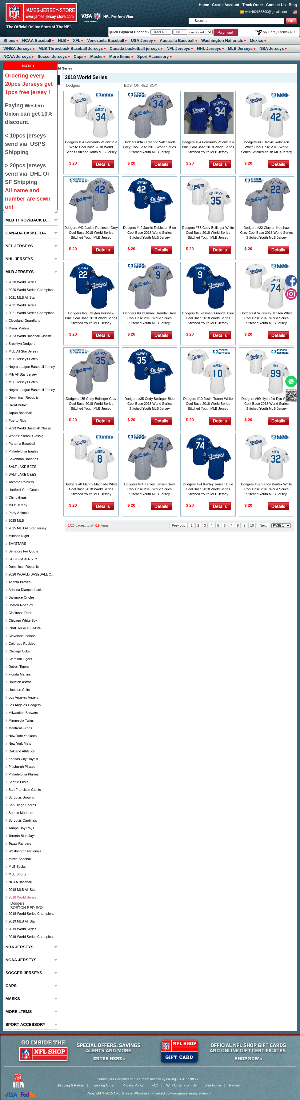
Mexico (256, 40)
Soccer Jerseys (52, 56)
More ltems (119, 56)
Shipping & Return (70, 1085)
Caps (79, 56)
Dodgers (73, 85)
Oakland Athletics (22, 751)
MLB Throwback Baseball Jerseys (70, 48)
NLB (62, 40)
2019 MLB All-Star (22, 921)
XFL (77, 40)
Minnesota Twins (21, 720)
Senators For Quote (23, 551)
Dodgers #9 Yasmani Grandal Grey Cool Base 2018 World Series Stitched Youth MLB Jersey (149, 318)
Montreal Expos (20, 728)
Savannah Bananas (23, 459)
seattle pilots (18, 782)
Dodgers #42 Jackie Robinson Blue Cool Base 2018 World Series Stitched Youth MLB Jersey (149, 232)
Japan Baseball (20, 413)
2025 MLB (16, 520)
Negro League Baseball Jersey (32, 367)
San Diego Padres (22, 805)
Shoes (9, 40)
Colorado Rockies (22, 643)
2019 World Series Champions (31, 937)
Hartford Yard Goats (23, 490)
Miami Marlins (19, 328)
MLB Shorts (17, 874)
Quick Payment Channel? (129, 32)
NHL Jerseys (209, 48)
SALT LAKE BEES (22, 466)
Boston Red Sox (21, 605)
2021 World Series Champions (31, 313)
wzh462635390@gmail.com (266, 12)
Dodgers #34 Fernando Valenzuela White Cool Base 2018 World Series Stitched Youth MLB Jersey (91, 147)
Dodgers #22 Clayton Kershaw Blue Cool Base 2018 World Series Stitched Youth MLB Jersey (91, 318)
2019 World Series (22, 929)
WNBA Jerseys (17, 48)
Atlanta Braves (20, 582)
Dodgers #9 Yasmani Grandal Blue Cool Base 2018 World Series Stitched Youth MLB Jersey (208, 318)
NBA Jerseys (271, 48)
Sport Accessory (153, 56)
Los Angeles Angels (23, 697)
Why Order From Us (181, 1085)
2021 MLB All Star (22, 297)
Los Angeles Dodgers (25, 705)
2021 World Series (22, 305)
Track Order (252, 5)
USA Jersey (142, 40)
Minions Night (19, 536)
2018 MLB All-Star (22, 889)
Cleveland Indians (22, 636)
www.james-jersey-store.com (192, 1093)
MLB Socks (17, 866)
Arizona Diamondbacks (26, 590)
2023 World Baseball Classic (30, 336)
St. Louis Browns (21, 797)
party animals (19, 513)
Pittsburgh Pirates (22, 766)
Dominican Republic (24, 397)
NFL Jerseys (178, 48)
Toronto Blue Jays (22, 836)
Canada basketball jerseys (135, 48)
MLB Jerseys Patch (23, 359)
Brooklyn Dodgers (22, 343)
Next (263, 525)
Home (204, 5)
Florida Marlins (20, 674)
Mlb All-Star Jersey (23, 374)
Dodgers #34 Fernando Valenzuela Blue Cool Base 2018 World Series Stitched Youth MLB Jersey (208, 147)
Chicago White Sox (23, 620)
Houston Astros (20, 682)
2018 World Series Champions (31, 913)
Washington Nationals (222, 40)
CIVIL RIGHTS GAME (25, 628)
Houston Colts (19, 689)
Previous (178, 525)
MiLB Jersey (18, 505)
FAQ (155, 1085)
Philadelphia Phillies (24, 774)
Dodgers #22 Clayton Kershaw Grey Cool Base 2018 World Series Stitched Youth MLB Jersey (266, 232)
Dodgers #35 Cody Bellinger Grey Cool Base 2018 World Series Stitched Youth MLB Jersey (91, 403)
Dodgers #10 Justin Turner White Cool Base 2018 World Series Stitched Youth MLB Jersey (208, 403)
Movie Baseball (20, 859)
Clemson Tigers (20, 659)
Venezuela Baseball (105, 40)
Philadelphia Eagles (23, 451)
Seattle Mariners (21, 813)
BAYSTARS (17, 543)
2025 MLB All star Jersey (28, 528)
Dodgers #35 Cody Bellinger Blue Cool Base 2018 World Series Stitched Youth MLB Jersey (150, 403)
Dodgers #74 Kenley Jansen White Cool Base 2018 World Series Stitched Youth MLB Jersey (266, 318)
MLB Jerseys (240, 48)
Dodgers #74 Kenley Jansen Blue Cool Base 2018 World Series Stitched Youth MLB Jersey (208, 489)
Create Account (225, 5)
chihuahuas (18, 497)
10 (252, 525)
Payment (235, 1085)
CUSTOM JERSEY (23, 559)
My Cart (279, 32)
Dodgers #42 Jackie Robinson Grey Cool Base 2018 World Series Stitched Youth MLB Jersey (91, 232)
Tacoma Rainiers (21, 482)
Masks (96, 56)
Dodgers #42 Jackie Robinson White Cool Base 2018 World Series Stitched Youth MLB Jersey (266, 147)
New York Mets (20, 743)
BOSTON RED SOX (140, 85)
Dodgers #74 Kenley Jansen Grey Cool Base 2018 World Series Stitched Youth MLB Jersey (149, 489)
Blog (293, 5)
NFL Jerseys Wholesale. (132, 1093)
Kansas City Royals (23, 759)
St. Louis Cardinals (23, 820)
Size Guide (213, 1085)
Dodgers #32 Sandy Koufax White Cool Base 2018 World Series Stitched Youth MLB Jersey (266, 489)
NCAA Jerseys (17, 56)
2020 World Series (22, 282)
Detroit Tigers (19, 666)
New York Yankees (23, 736)
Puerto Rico (17, 420)
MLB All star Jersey (23, 351)
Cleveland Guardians (24, 320)
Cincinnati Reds (20, 613)
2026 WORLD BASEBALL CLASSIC (32, 574)
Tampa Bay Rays (21, 828)
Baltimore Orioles (21, 597)
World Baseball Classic (26, 436)
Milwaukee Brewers (23, 713)
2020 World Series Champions (31, 290)
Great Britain (18, 405)
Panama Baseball (22, 443)
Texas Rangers (20, 843)
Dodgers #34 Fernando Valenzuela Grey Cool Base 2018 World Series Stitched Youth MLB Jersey (149, 147)
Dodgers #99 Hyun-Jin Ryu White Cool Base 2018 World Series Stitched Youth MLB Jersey (266, 403)
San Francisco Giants (25, 789)
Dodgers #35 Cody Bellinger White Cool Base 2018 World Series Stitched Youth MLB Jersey (208, 232)
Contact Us (276, 5)
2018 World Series (22, 897)
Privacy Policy (132, 1085)
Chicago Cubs (19, 651)
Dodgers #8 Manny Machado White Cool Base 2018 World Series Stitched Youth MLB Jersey (91, 489)
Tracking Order (103, 1085)
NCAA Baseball (36, 40)
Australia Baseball (177, 40)
